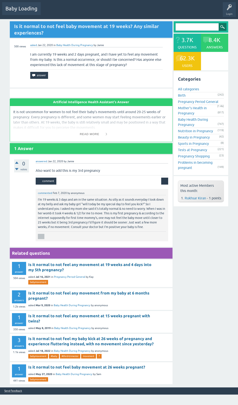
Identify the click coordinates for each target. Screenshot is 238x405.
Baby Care (154, 11)
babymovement (38, 282)
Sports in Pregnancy (193, 143)
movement (88, 356)
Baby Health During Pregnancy (74, 45)
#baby (54, 356)
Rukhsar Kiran (195, 198)
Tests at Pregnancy (192, 150)
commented (45, 193)
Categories (100, 11)
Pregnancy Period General (69, 276)
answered (41, 161)
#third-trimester (70, 356)
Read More (89, 134)
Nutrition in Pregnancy (195, 131)
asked (33, 45)
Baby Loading (21, 9)
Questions (50, 11)
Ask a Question (134, 11)
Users (116, 11)
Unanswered (81, 11)
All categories (188, 89)
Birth (182, 95)
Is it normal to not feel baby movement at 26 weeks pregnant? (86, 367)
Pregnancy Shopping (194, 156)
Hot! (65, 11)
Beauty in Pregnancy (194, 137)
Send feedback (13, 391)
